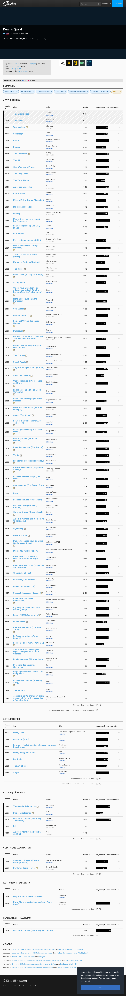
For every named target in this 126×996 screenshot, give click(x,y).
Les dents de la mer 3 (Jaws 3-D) (28, 643)
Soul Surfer (18, 309)
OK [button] (100, 988)
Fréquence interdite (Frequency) (28, 461)
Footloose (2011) (21, 315)
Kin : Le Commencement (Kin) (27, 240)
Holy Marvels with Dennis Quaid (27, 896)
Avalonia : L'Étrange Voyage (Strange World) (26, 861)
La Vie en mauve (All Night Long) (28, 659)
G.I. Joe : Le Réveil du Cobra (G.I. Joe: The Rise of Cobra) (28, 338)
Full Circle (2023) (21, 739)
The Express (19, 355)
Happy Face (18, 733)
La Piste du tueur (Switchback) (27, 500)
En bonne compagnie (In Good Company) (27, 391)
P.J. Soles (16, 64)
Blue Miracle (19, 194)
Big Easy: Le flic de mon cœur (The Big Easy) (26, 608)
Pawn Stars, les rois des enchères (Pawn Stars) (32, 903)
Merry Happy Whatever (24, 753)
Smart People (19, 362)
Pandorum (18, 331)
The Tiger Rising (21, 180)
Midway (16, 213)
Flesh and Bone (20, 535)
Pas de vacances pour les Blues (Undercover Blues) (28, 542)
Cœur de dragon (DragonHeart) (28, 512)
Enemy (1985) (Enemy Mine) (26, 615)
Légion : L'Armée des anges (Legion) (26, 322)
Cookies (26, 986)
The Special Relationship (24, 806)
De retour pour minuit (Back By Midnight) (27, 409)
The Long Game (20, 174)
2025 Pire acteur (23, 957)
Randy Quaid (16, 69)
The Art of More (21, 766)
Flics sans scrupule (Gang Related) (25, 506)
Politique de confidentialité (12, 986)
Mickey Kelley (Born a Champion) (28, 200)
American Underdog (22, 187)
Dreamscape (19, 622)
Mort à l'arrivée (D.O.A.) (24, 586)
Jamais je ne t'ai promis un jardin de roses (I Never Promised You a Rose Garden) (28, 698)
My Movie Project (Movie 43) (26, 262)
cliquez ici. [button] (85, 981)
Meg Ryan (32, 64)
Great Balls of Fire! (22, 573)
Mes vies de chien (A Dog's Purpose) (26, 247)
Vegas (16, 773)
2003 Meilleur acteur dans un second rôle (32, 968)
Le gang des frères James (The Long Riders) (28, 673)
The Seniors (19, 690)
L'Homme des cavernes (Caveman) (24, 666)
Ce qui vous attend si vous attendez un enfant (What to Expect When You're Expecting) (27, 290)
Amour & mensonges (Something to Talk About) (28, 520)
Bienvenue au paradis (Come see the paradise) (28, 566)
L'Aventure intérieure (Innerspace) (23, 599)
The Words (18, 269)
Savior (16, 493)
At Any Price (19, 282)
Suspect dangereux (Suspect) (27, 593)
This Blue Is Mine (21, 114)
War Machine (19, 127)
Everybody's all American (25, 580)
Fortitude (17, 759)
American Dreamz (21, 375)
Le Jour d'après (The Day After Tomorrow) (27, 422)
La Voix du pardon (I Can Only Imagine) (26, 227)
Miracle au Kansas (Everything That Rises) (27, 820)
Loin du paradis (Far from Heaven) (25, 439)
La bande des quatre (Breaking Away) (27, 681)
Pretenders (18, 233)
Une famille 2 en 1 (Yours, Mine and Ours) (27, 382)
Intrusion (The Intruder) (24, 207)
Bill (14, 826)
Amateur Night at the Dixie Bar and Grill (27, 833)
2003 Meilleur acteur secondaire (32, 949)
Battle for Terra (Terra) (24, 868)
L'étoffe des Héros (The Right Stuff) (27, 628)
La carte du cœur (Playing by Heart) (26, 477)
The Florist (18, 120)
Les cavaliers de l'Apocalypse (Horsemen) (27, 346)
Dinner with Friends (22, 813)
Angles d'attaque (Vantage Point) (28, 367)
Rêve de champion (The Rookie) (28, 447)
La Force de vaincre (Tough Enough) (26, 637)
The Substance (20, 154)
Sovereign (18, 134)
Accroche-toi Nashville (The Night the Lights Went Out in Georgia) (26, 652)
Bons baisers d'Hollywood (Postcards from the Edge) (25, 557)
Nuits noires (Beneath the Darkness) (25, 300)
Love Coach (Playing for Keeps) (28, 275)
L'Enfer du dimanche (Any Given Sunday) (28, 469)
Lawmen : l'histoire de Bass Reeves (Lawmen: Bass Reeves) (34, 746)
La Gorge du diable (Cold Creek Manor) (27, 431)
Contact (33, 986)
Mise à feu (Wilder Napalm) (25, 551)
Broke (16, 140)
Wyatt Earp (18, 529)
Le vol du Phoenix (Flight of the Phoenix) (27, 400)
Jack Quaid (15, 66)
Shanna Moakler (22, 71)
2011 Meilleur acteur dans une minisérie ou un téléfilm (36, 960)
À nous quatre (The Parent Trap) (28, 485)
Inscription (106, 3)
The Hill (16, 160)
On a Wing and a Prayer (24, 167)
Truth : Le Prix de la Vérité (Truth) (25, 256)
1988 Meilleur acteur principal (31, 953)
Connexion (117, 3)
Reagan (16, 147)
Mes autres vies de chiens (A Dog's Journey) (26, 220)
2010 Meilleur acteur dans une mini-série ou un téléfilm (34, 964)
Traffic (16, 455)
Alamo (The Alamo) (22, 415)
